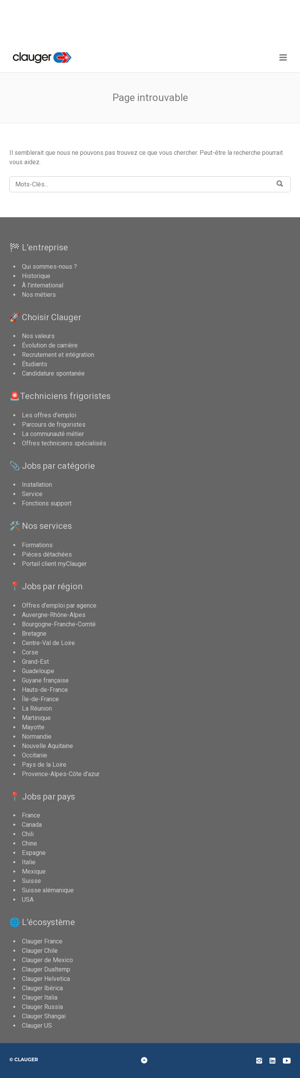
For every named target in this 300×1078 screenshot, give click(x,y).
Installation (37, 484)
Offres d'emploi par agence (59, 605)
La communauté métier (53, 434)
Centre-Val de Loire (48, 643)
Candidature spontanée (53, 373)
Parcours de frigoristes (54, 424)
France (31, 815)
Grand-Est (35, 661)
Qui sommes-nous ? (49, 266)
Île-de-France (40, 699)
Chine (29, 843)
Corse (30, 652)
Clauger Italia (39, 997)
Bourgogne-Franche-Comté (59, 624)
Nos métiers (39, 294)
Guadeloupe (38, 671)
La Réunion (37, 708)
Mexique (34, 871)
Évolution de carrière (50, 345)
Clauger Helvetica (46, 978)
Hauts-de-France (45, 689)
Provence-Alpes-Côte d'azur (61, 774)
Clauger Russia (42, 1007)
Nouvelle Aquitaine (47, 746)
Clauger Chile (40, 950)
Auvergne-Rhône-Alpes (54, 615)
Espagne (34, 852)
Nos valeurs (38, 336)
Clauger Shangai (44, 1016)
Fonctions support (46, 503)
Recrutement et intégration (58, 354)
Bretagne (34, 633)
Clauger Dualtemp (46, 969)
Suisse (31, 881)
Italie (29, 862)
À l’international (42, 285)
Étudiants (34, 364)
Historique (36, 276)
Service (32, 494)
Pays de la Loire (44, 764)
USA (28, 899)
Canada (32, 824)
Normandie (37, 736)
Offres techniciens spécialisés (64, 443)
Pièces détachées (47, 554)
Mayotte (33, 727)
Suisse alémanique (48, 890)
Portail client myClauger (54, 563)
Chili (28, 834)
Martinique (36, 718)
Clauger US (37, 1025)
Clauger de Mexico (47, 960)
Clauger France (42, 941)
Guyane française (45, 680)
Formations (37, 545)
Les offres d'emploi (49, 415)
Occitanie (34, 755)
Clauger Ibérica (42, 988)
